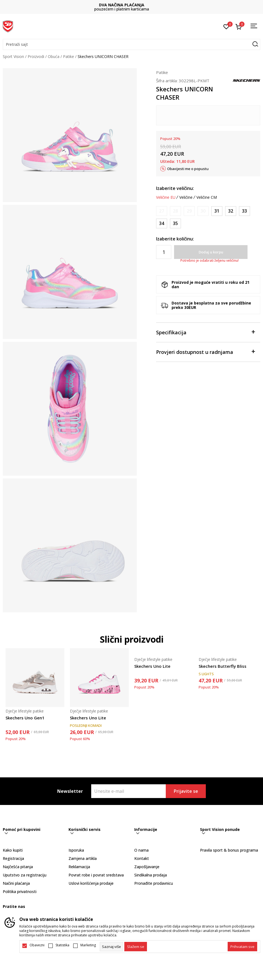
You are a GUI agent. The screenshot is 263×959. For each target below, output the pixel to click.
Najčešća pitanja (18, 866)
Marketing (88, 945)
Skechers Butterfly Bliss (222, 666)
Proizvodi (36, 56)
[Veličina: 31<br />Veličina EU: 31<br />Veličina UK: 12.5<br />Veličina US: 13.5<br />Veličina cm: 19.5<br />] (216, 211)
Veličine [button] (186, 197)
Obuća (53, 56)
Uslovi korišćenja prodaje (91, 883)
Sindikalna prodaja (150, 875)
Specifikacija (205, 332)
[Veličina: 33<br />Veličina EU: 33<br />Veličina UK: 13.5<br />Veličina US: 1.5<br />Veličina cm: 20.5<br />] (244, 211)
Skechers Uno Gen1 (25, 717)
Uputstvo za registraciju (24, 875)
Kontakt (141, 858)
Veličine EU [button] (165, 197)
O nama (141, 850)
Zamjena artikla (83, 858)
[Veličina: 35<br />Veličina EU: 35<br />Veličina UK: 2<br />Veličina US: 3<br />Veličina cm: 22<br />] (175, 223)
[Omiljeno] (226, 26)
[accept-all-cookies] (242, 946)
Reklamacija (79, 866)
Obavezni (37, 945)
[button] (131, 44)
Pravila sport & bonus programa (229, 850)
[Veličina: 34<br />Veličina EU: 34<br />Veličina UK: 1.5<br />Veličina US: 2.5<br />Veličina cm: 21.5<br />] (161, 223)
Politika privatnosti (19, 891)
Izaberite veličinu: (175, 188)
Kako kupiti (13, 850)
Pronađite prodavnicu (153, 883)
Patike (68, 56)
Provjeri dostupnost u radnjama (205, 351)
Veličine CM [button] (206, 197)
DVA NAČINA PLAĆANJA (131, 5)
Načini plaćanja (16, 883)
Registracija (13, 858)
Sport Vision (13, 56)
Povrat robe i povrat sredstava (96, 875)
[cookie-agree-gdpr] (135, 946)
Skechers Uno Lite (88, 717)
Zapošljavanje (146, 866)
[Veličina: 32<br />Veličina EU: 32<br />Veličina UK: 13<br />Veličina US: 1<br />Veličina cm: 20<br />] (230, 211)
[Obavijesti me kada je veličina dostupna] (161, 211)
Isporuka (76, 850)
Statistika (62, 945)
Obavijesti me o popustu (188, 168)
